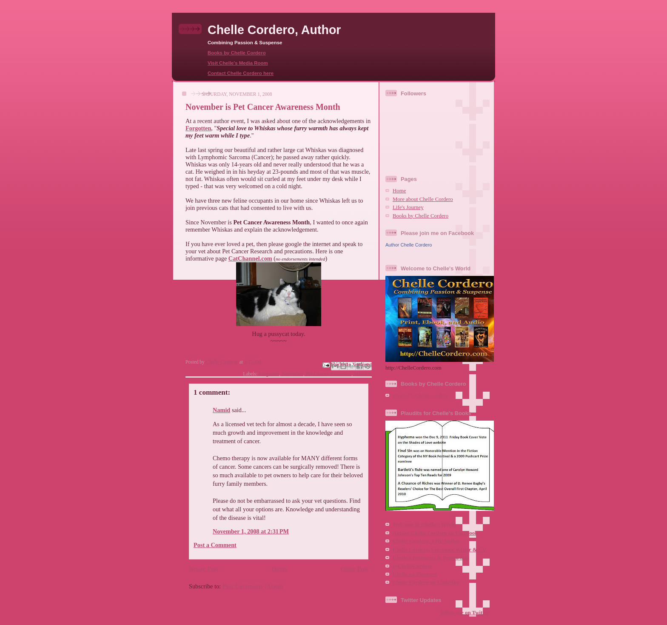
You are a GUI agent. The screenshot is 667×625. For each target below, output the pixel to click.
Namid (221, 410)
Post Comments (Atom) (252, 586)
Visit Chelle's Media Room (238, 63)
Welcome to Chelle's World (424, 525)
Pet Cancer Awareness (328, 373)
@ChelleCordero (412, 566)
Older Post (354, 568)
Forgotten (198, 128)
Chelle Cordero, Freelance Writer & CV (439, 550)
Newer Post (203, 568)
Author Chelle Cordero (408, 244)
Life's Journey (408, 207)
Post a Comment (215, 545)
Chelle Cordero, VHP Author (427, 541)
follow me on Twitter (465, 613)
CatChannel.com (250, 258)
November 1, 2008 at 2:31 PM (251, 531)
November (292, 373)
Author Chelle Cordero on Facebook (435, 533)
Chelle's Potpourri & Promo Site (431, 558)
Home (280, 568)
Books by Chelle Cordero (237, 52)
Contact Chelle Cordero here (241, 73)
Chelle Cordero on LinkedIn (426, 582)
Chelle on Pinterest (415, 574)
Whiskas (363, 373)
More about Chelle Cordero (423, 199)
